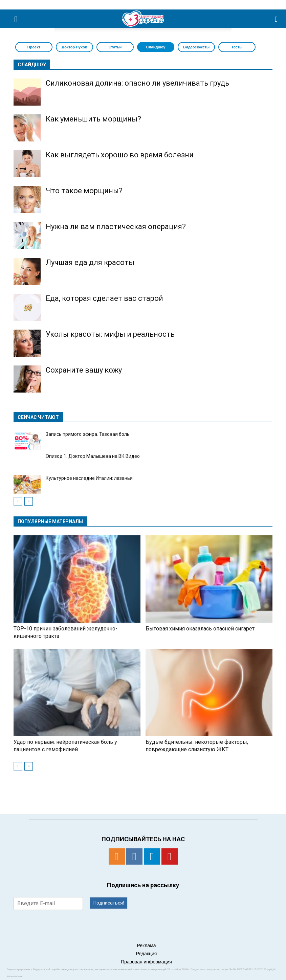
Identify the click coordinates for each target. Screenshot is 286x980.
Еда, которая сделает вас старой (104, 298)
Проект (33, 47)
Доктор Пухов (74, 47)
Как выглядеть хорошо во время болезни (120, 155)
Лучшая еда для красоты (90, 262)
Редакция (146, 953)
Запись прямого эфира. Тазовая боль (88, 434)
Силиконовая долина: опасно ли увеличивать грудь (137, 83)
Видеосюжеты (196, 47)
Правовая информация (146, 961)
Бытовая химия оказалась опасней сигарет (200, 628)
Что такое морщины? (84, 190)
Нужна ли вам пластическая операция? (116, 226)
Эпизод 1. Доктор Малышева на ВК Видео (93, 456)
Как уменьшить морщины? (93, 119)
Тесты (236, 47)
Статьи (115, 47)
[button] (276, 18)
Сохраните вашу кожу (84, 370)
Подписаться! (108, 903)
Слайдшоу (156, 47)
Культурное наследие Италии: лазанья (89, 478)
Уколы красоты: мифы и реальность (110, 334)
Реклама (146, 945)
